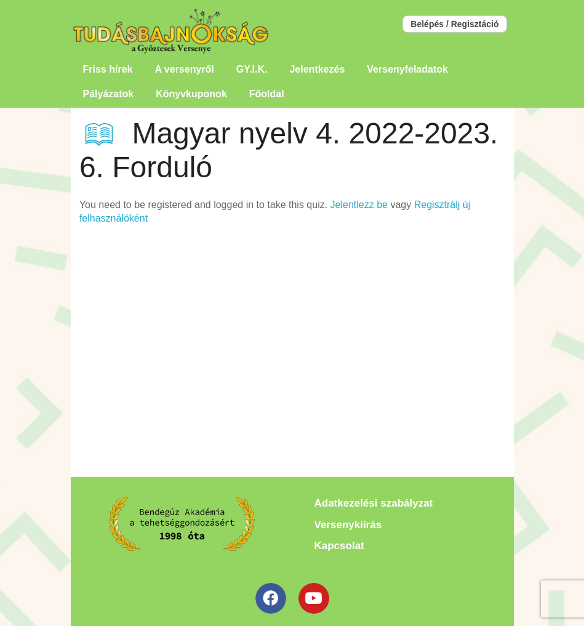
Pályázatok (108, 94)
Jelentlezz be (359, 204)
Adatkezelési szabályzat (373, 503)
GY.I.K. (252, 69)
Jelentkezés (317, 69)
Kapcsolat (339, 546)
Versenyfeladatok (407, 69)
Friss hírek (108, 69)
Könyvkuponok (191, 94)
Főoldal (266, 94)
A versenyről (184, 69)
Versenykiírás (348, 525)
